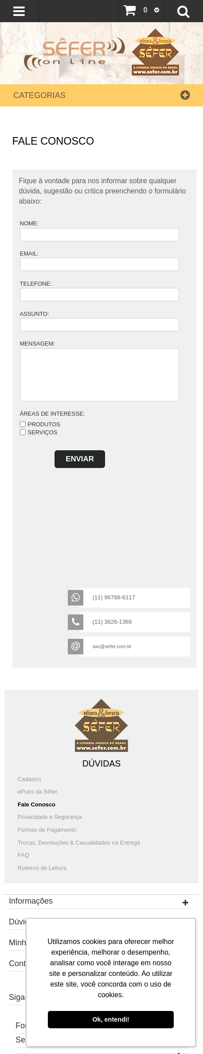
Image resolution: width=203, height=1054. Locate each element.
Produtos (44, 424)
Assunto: (34, 314)
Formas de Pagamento (47, 829)
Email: (29, 253)
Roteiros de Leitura (42, 868)
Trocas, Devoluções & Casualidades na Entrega (79, 842)
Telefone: (36, 283)
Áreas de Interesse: (52, 413)
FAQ (23, 855)
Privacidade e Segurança (50, 817)
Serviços (43, 432)
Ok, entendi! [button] (110, 1019)
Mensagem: (37, 343)
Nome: (29, 223)
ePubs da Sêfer (38, 791)
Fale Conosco (36, 804)
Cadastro (29, 779)
